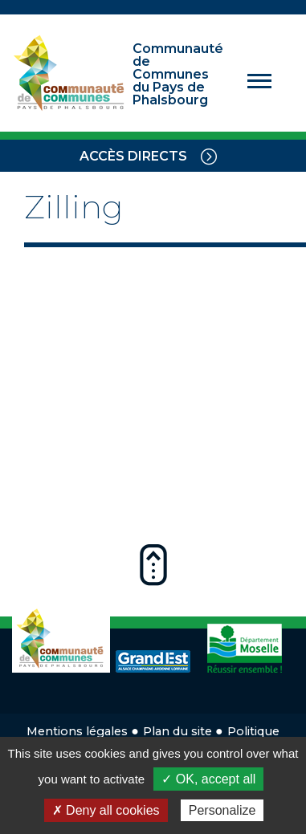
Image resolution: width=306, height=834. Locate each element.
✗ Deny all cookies (106, 810)
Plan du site (177, 731)
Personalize (222, 810)
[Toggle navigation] (208, 156)
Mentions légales (77, 731)
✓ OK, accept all (208, 779)
